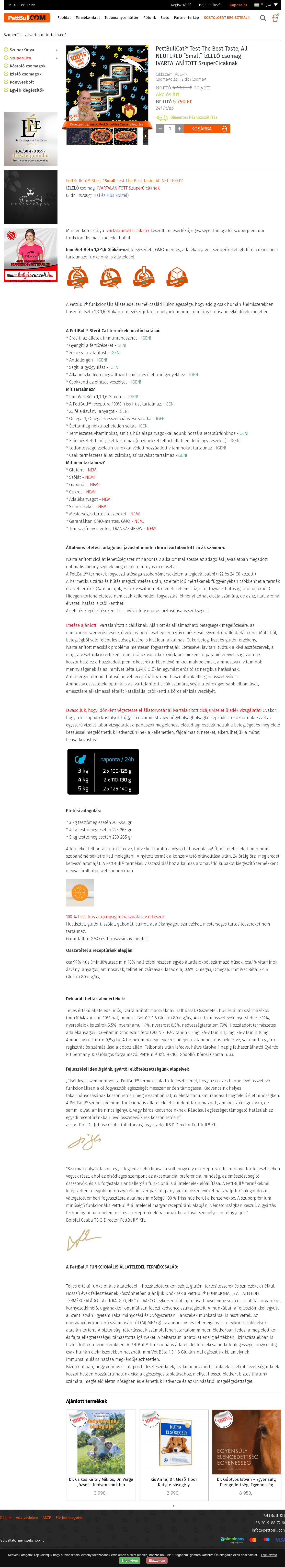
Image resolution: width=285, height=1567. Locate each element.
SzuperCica (14, 34)
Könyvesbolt (22, 104)
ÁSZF (47, 1522)
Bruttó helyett (183, 76)
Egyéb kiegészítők (27, 112)
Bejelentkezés (210, 5)
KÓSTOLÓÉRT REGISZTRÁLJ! (227, 17)
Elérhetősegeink (69, 1522)
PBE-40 (220, 1415)
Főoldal (64, 17)
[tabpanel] (101, 1456)
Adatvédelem (27, 1522)
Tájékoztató (269, 1555)
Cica (16, 64)
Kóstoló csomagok (27, 88)
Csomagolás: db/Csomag (181, 118)
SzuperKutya (22, 50)
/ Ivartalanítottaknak (44, 34)
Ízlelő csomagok (25, 96)
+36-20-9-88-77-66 (20, 5)
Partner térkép (186, 17)
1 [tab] (173, 1505)
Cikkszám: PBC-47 (171, 113)
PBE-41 (73, 1415)
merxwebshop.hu (31, 1545)
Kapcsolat (238, 5)
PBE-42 (146, 1415)
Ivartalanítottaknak (31, 79)
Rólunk (5, 1522)
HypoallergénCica (29, 72)
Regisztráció (181, 5)
